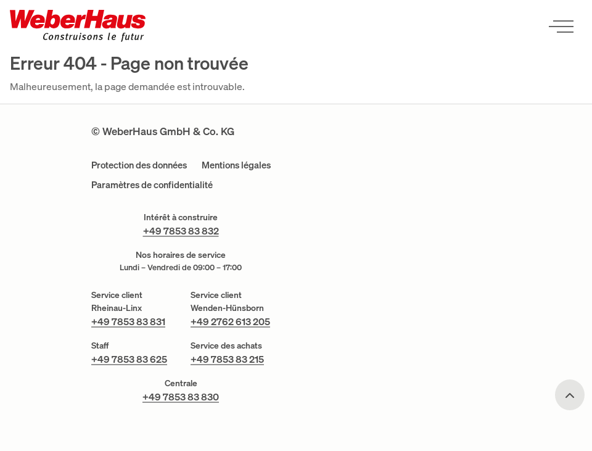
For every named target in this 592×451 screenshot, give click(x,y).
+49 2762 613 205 (230, 321)
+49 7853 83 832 (181, 231)
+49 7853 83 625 (129, 359)
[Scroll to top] (570, 394)
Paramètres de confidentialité (152, 185)
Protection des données (139, 165)
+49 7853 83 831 (128, 321)
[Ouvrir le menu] (561, 26)
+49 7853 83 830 (180, 396)
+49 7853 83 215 (227, 359)
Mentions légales (236, 165)
